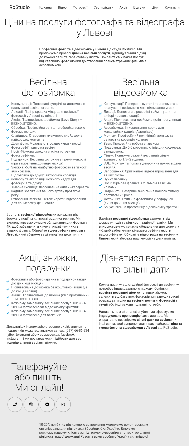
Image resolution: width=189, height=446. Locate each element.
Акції (123, 7)
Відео (62, 7)
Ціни (155, 7)
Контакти (172, 7)
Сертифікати (103, 7)
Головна (45, 7)
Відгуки (139, 7)
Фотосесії (80, 7)
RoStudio (19, 7)
